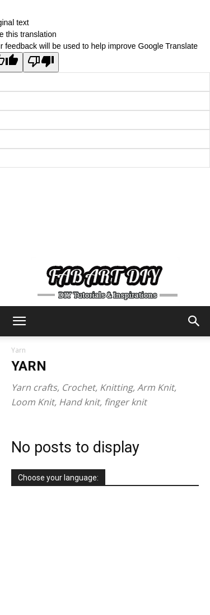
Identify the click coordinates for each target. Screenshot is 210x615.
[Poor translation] (41, 62)
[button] (19, 321)
